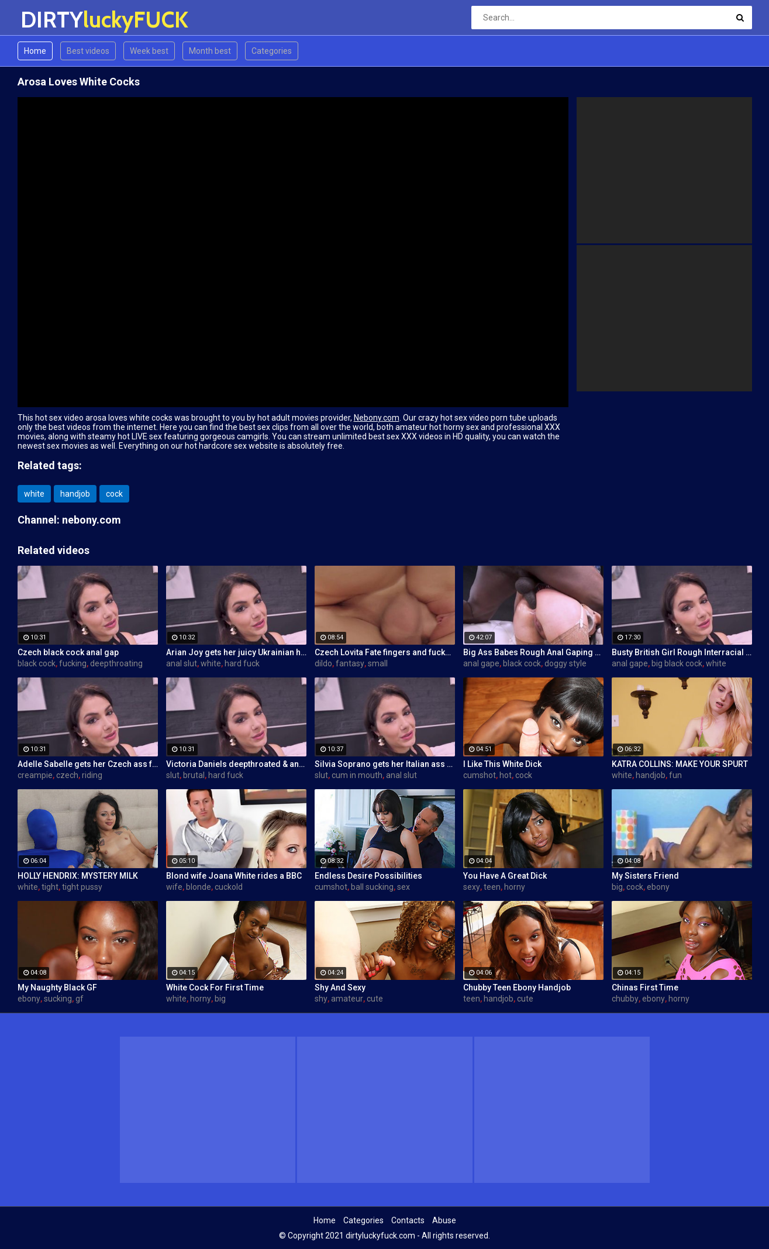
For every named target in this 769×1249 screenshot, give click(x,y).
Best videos (88, 51)
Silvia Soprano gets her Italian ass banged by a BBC (385, 764)
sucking (58, 998)
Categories (271, 51)
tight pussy (82, 887)
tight (50, 887)
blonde (198, 887)
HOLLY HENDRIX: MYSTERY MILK (78, 875)
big (617, 887)
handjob (75, 493)
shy (321, 998)
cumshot (479, 775)
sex (403, 887)
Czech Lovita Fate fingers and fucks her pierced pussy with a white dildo (385, 652)
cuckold (229, 887)
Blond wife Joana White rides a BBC (234, 875)
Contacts (408, 1220)
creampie (35, 775)
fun (675, 775)
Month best (210, 51)
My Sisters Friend (645, 875)
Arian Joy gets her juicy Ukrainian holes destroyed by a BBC (236, 652)
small (378, 663)
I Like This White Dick (502, 764)
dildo (323, 663)
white (34, 493)
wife (174, 887)
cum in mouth (357, 775)
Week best (149, 51)
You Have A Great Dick (505, 875)
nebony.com (91, 520)
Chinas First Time (645, 987)
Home (35, 51)
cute (375, 998)
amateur (347, 998)
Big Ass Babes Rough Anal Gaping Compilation (533, 652)
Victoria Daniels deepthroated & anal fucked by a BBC (236, 764)
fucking (73, 663)
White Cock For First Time (215, 987)
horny (514, 887)
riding (92, 775)
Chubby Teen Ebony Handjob (517, 987)
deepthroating (116, 663)
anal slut (181, 663)
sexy (471, 887)
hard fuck (242, 663)
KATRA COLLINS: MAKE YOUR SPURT (680, 764)
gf (79, 998)
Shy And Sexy (340, 987)
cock (114, 493)
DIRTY (51, 19)
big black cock (676, 663)
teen (492, 887)
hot (505, 775)
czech (67, 775)
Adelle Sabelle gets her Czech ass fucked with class (88, 764)
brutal (194, 775)
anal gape (481, 663)
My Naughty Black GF (57, 987)
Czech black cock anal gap (68, 652)
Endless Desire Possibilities (368, 875)
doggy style (565, 663)
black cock (37, 663)
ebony (658, 887)
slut (173, 775)
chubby (625, 998)
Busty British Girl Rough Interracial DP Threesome (682, 652)
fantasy (350, 663)
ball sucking (372, 887)
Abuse (444, 1220)
